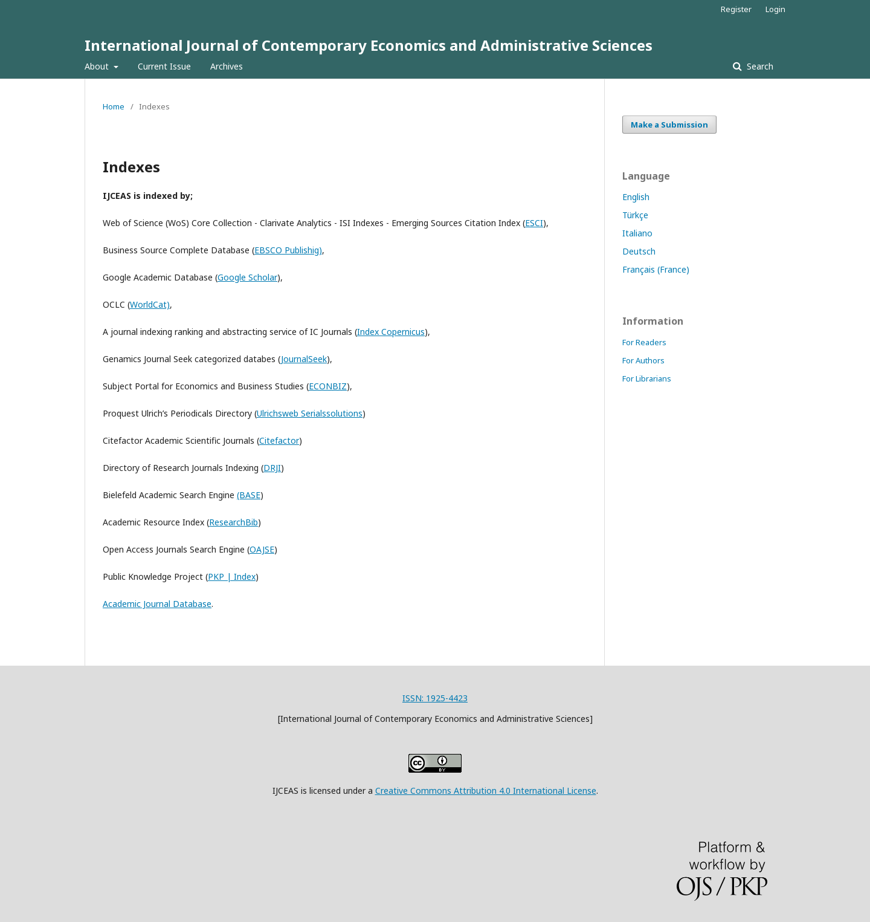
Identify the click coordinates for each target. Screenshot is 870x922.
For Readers (644, 342)
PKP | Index (232, 576)
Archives (226, 66)
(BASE (248, 495)
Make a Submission (669, 124)
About (98, 66)
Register (736, 9)
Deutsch (639, 251)
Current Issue (164, 66)
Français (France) (655, 269)
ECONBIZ (328, 386)
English (635, 197)
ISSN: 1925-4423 (435, 698)
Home (113, 106)
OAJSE (262, 549)
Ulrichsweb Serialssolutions (309, 413)
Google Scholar (247, 277)
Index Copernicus (391, 331)
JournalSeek (304, 359)
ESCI (534, 223)
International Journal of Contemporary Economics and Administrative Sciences (368, 45)
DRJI (272, 467)
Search (758, 66)
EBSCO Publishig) (288, 250)
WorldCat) (150, 304)
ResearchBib (233, 522)
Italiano (637, 233)
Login (775, 9)
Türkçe (635, 215)
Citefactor (279, 440)
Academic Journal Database (157, 603)
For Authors (643, 360)
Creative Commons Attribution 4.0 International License (485, 790)
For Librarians (646, 378)
